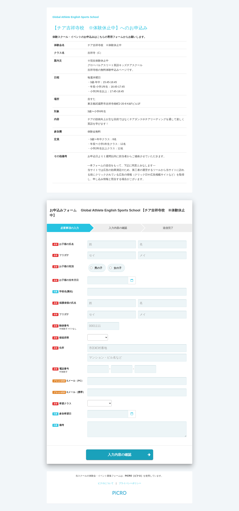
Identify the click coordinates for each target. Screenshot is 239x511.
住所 (58, 348)
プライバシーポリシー (130, 483)
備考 (58, 425)
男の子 (98, 267)
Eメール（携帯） (68, 392)
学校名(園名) (62, 291)
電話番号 (67, 370)
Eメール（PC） (68, 380)
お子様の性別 (63, 266)
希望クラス (61, 403)
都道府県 (60, 337)
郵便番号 (67, 327)
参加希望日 (61, 413)
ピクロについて (106, 483)
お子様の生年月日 (65, 280)
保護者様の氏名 (64, 303)
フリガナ (60, 255)
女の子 (118, 267)
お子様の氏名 (63, 244)
